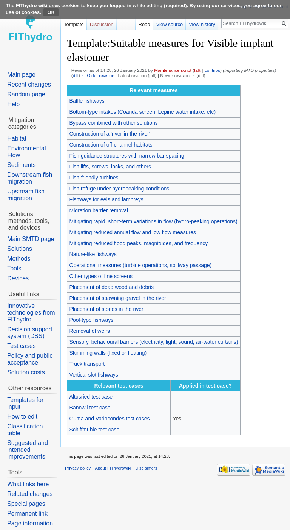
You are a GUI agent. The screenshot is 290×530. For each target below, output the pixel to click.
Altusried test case (91, 397)
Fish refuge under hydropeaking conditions (119, 188)
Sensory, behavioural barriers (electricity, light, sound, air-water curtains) (153, 342)
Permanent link (27, 513)
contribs (212, 70)
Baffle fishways (87, 101)
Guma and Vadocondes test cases (109, 419)
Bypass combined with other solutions (113, 123)
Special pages (26, 504)
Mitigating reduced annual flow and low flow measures (132, 232)
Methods (18, 258)
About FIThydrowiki (113, 468)
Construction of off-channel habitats (111, 145)
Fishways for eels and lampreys (106, 199)
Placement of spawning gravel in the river (117, 298)
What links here (28, 484)
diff (76, 75)
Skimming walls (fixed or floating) (108, 353)
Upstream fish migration (26, 194)
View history (202, 24)
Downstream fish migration (29, 178)
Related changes (29, 494)
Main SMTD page (30, 239)
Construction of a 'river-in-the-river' (109, 134)
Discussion (102, 24)
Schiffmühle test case (94, 429)
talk (197, 70)
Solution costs (26, 372)
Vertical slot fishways (93, 375)
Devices (18, 278)
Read (144, 24)
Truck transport (87, 364)
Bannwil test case (90, 408)
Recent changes (29, 84)
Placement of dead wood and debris (111, 287)
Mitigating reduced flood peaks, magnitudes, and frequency (138, 243)
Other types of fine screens (101, 276)
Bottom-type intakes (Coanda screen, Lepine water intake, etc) (142, 112)
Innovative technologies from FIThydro (31, 313)
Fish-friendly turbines (94, 178)
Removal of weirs (89, 331)
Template (74, 24)
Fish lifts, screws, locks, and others (110, 167)
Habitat (16, 138)
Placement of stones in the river (106, 309)
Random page (26, 94)
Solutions (19, 249)
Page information (30, 523)
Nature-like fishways (93, 254)
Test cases (21, 346)
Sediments (21, 165)
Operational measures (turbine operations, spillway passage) (140, 265)
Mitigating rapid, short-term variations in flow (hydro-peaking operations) (153, 221)
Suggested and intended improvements (27, 450)
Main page (21, 74)
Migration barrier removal (98, 210)
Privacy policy (78, 468)
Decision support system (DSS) (29, 332)
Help (13, 104)
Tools (14, 268)
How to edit (22, 416)
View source (169, 24)
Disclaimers (146, 468)
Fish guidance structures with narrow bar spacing (126, 156)
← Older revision (97, 75)
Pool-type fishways (91, 320)
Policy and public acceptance (29, 359)
